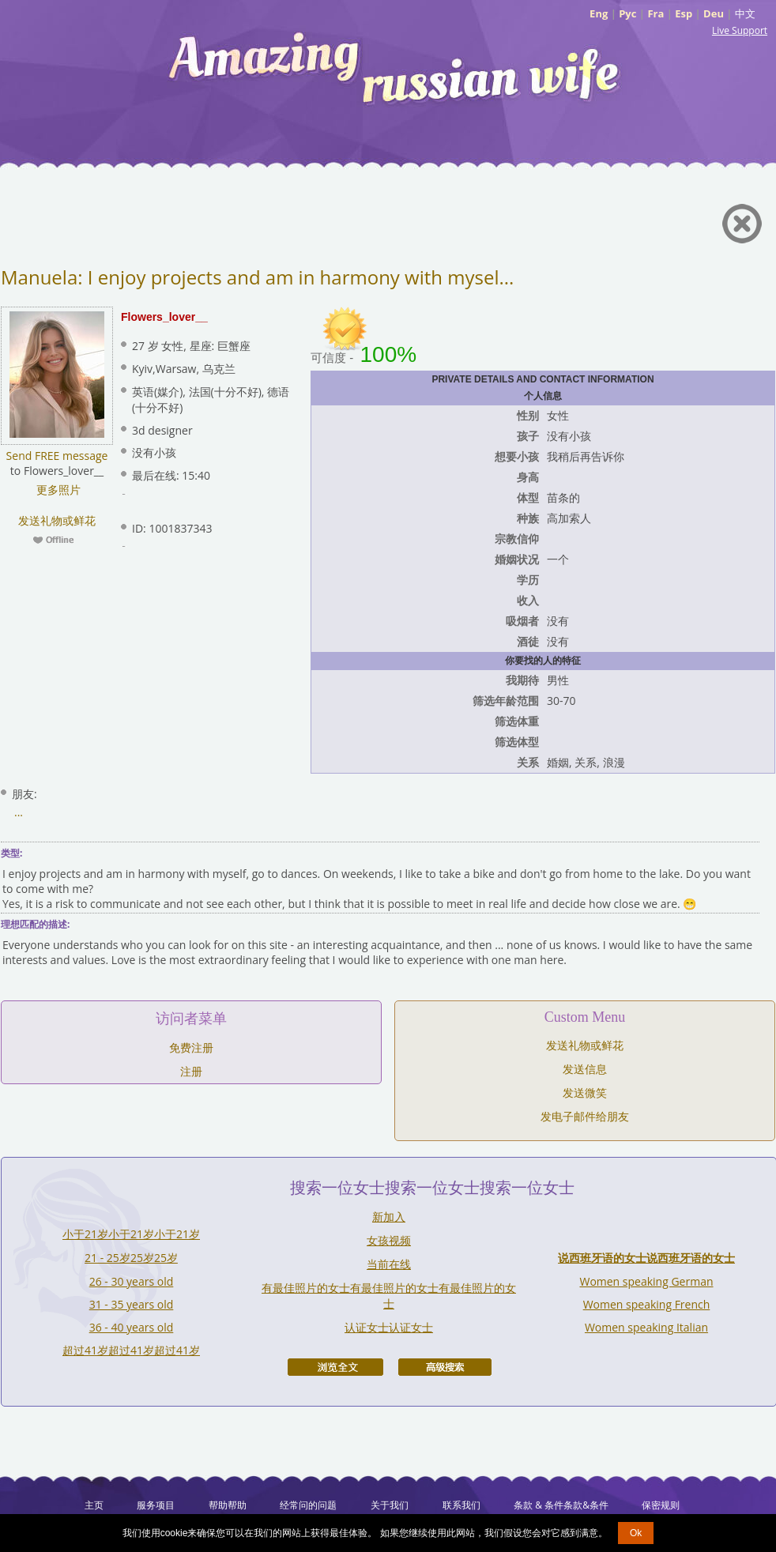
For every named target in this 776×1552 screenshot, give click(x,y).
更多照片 (57, 489)
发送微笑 (585, 1092)
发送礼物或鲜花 (57, 520)
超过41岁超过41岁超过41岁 (131, 1350)
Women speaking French (646, 1304)
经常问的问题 (308, 1505)
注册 (191, 1071)
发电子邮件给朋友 (585, 1116)
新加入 (388, 1216)
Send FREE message (57, 455)
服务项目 (156, 1505)
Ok (636, 1533)
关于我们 (390, 1505)
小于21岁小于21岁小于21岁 (131, 1233)
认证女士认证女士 (389, 1327)
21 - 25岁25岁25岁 (131, 1257)
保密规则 (661, 1505)
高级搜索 (445, 1367)
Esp (683, 13)
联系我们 (461, 1505)
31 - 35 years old (131, 1304)
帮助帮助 (228, 1505)
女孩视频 (389, 1240)
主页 (94, 1505)
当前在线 (389, 1263)
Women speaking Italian (646, 1327)
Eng (599, 13)
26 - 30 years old (131, 1281)
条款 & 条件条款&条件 (561, 1505)
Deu (713, 13)
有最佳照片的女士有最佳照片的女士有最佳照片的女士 (389, 1295)
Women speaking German (646, 1281)
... (18, 811)
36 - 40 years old (131, 1327)
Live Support (739, 30)
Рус (627, 13)
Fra (655, 13)
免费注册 (191, 1047)
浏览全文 (335, 1367)
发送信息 (585, 1068)
